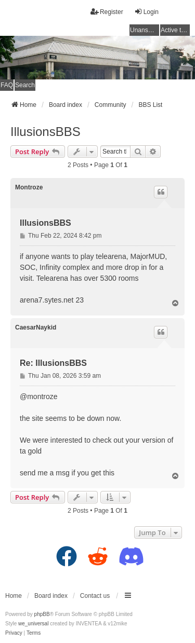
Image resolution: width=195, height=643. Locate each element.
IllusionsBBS (45, 132)
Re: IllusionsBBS (53, 363)
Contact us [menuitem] (95, 595)
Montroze (29, 187)
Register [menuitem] (106, 12)
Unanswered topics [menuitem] (144, 30)
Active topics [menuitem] (175, 30)
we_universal (33, 623)
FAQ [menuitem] (7, 85)
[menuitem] (13, 633)
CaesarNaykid (35, 327)
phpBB (42, 614)
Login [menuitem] (146, 12)
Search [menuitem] (25, 85)
